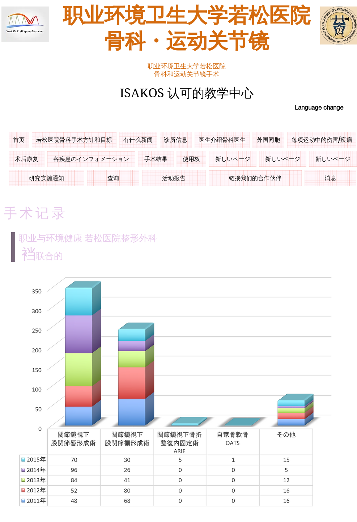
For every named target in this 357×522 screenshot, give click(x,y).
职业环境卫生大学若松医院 (186, 16)
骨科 (124, 42)
